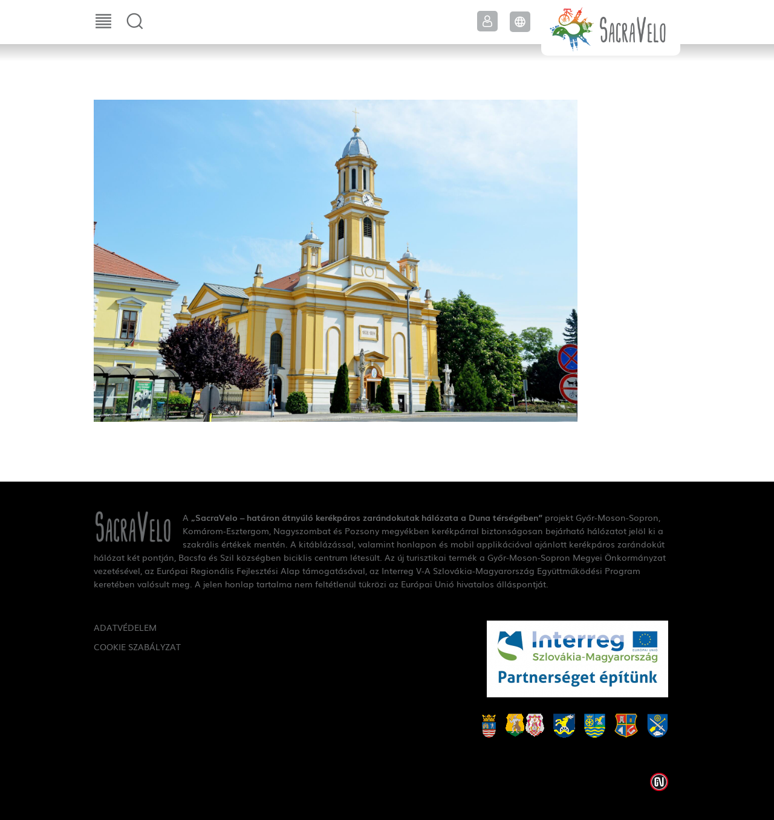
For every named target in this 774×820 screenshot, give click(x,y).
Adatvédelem (125, 627)
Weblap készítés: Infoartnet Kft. (659, 782)
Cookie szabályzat (137, 647)
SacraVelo (610, 28)
